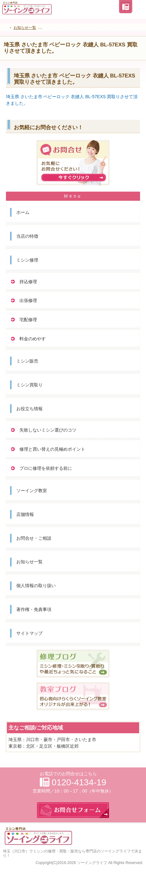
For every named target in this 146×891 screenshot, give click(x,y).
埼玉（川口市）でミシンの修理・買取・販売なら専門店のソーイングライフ (67, 851)
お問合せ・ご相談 (33, 538)
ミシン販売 (27, 360)
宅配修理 (28, 319)
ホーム (22, 212)
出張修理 (28, 300)
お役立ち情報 (29, 408)
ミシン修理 (27, 260)
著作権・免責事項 (33, 609)
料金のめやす (32, 338)
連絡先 (125, 6)
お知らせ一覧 (29, 561)
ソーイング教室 (31, 490)
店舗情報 (25, 514)
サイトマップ (29, 633)
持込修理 (28, 281)
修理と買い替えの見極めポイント (52, 449)
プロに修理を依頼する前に (45, 468)
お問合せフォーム (139, 6)
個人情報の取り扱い (36, 585)
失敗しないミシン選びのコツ (47, 429)
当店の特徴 (27, 236)
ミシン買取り (29, 384)
